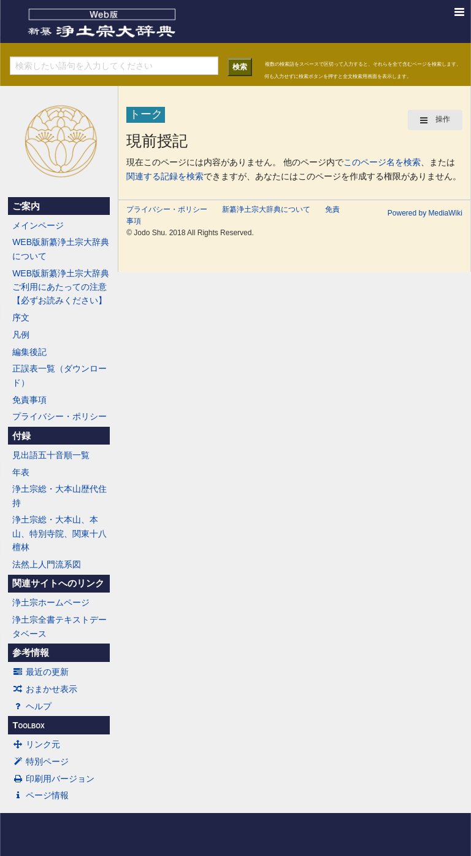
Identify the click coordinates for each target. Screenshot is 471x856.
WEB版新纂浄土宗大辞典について (60, 248)
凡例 (20, 335)
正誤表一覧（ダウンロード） (59, 375)
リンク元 (36, 744)
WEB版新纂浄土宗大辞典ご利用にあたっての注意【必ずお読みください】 (60, 287)
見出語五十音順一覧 (51, 455)
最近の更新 (40, 672)
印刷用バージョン (53, 779)
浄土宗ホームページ (51, 602)
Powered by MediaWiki (425, 213)
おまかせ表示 (44, 689)
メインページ (38, 225)
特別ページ (40, 761)
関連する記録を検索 (165, 176)
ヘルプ (32, 706)
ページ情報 (40, 795)
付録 (21, 436)
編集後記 (29, 352)
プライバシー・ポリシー (59, 416)
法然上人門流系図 (46, 564)
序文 (20, 317)
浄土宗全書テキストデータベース (59, 626)
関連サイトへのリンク (58, 583)
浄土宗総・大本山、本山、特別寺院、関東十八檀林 (59, 533)
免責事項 (29, 400)
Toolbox (28, 725)
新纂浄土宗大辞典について (266, 209)
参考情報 (30, 653)
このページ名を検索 (382, 162)
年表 (20, 472)
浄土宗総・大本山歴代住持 (59, 495)
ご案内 (26, 206)
